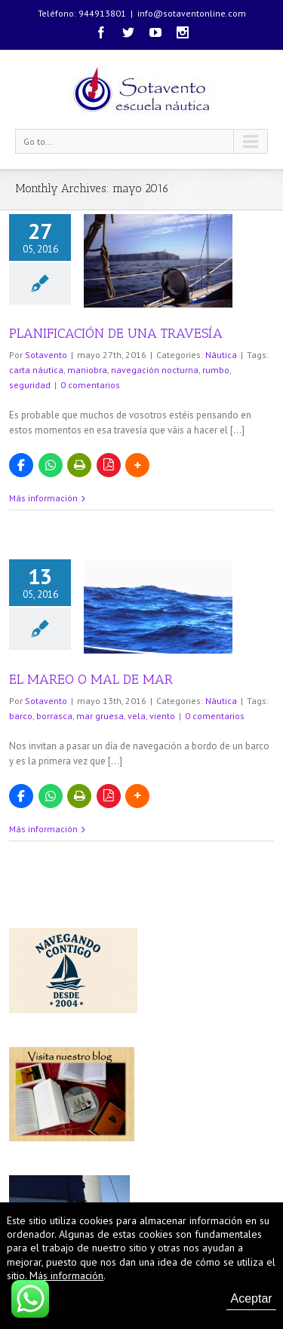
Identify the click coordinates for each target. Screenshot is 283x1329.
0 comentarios (90, 384)
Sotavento (46, 354)
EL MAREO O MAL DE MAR (91, 679)
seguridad (30, 384)
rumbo (215, 369)
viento (162, 715)
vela (137, 715)
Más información (43, 498)
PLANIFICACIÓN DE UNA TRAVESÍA (116, 333)
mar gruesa (100, 715)
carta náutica (36, 369)
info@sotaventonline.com (191, 13)
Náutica (221, 354)
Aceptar (251, 1298)
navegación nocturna (154, 369)
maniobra (87, 369)
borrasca (54, 715)
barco (20, 715)
